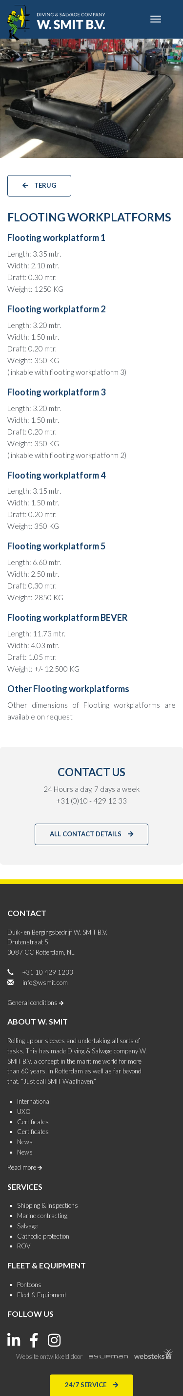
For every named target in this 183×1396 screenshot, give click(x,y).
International (34, 1101)
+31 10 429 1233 (47, 972)
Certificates (33, 1122)
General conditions (35, 1002)
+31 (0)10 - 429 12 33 (91, 800)
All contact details (91, 833)
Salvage (27, 1226)
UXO (24, 1111)
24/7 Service (91, 1384)
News (25, 1142)
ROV (23, 1246)
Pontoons (29, 1284)
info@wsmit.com (45, 982)
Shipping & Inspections (47, 1205)
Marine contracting (42, 1216)
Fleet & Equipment (41, 1295)
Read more (24, 1167)
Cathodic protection (43, 1236)
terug (39, 184)
